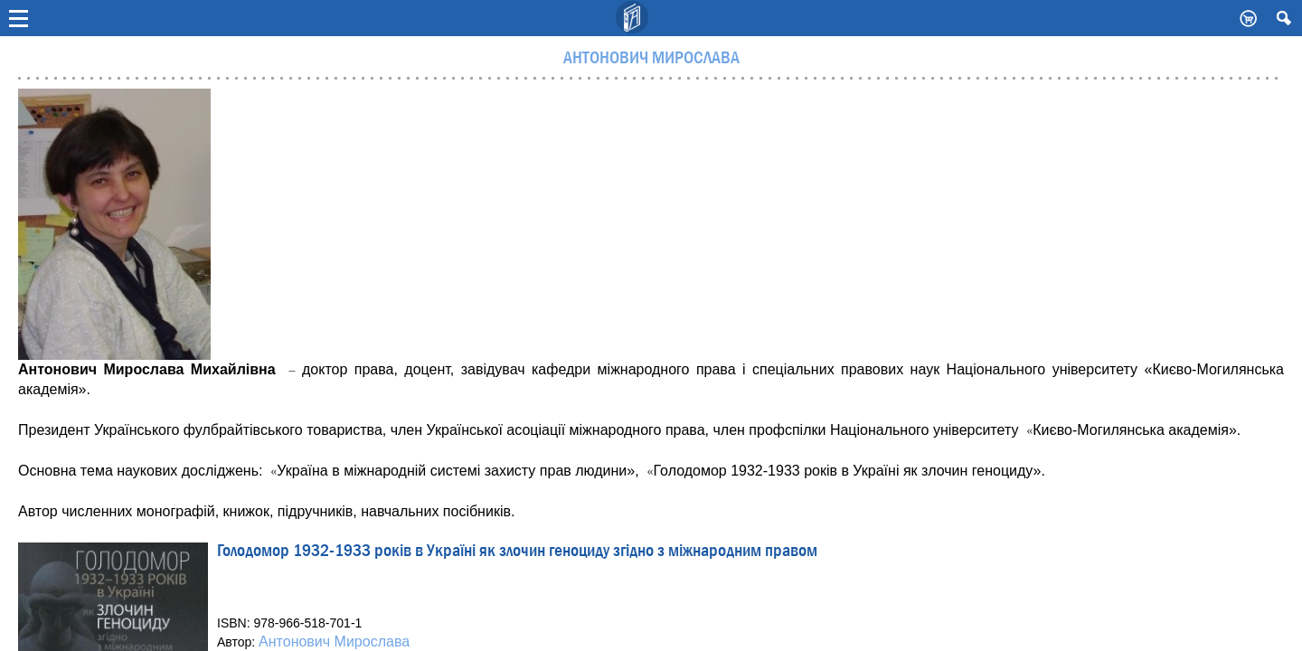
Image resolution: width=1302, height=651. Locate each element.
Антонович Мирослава (334, 641)
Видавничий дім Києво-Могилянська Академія (633, 18)
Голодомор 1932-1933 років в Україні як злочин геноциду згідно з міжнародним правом (517, 551)
